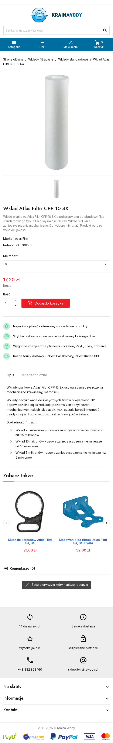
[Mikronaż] (56, 264)
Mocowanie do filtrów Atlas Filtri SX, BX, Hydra (83, 541)
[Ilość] (8, 303)
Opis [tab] (10, 375)
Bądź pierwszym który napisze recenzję (56, 585)
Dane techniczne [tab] (33, 375)
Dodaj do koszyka (45, 303)
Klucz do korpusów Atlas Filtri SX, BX (30, 541)
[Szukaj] (56, 30)
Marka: (8, 238)
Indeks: (8, 245)
